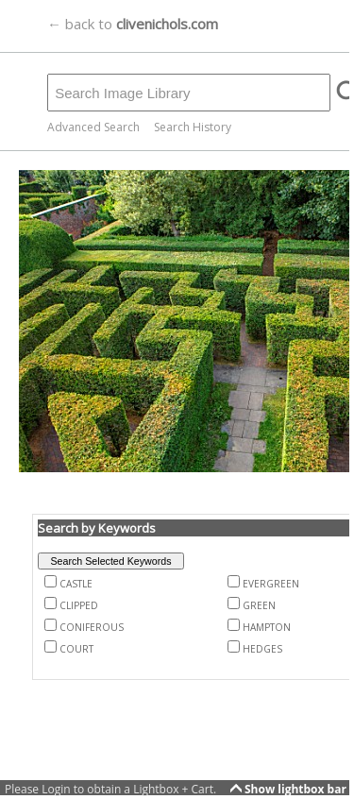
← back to (132, 23)
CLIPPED (78, 605)
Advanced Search (93, 127)
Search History (192, 127)
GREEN (259, 605)
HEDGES (262, 648)
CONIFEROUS (91, 627)
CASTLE (76, 583)
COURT (76, 648)
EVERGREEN (271, 583)
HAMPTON (267, 627)
